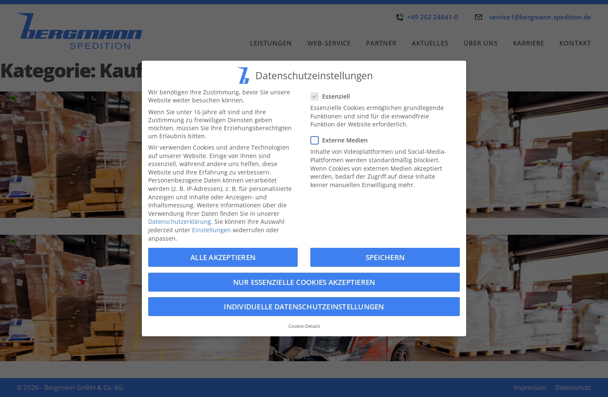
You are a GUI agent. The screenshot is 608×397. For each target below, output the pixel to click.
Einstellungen (211, 230)
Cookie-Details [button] (304, 326)
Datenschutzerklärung (179, 221)
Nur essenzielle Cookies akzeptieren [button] (304, 282)
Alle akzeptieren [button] (222, 257)
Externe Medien (341, 140)
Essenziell (333, 96)
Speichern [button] (385, 257)
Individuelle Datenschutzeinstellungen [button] (304, 306)
